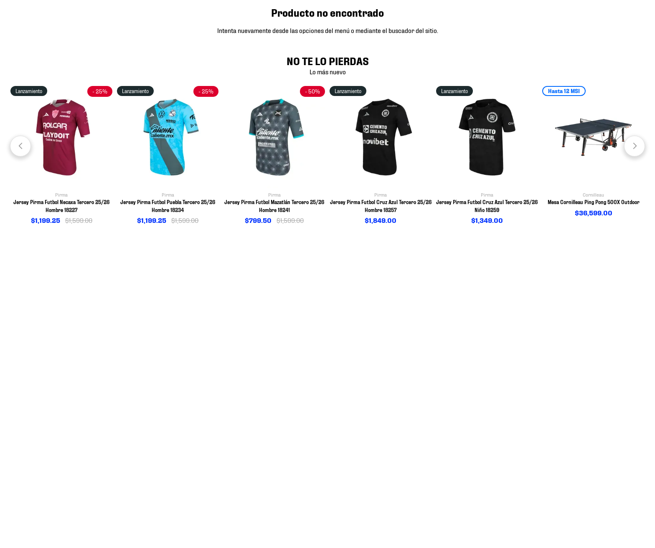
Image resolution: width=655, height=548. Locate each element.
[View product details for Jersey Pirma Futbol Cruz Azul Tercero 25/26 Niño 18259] (487, 156)
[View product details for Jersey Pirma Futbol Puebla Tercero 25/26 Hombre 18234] (168, 156)
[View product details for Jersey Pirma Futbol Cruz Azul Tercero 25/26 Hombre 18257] (381, 156)
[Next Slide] (634, 146)
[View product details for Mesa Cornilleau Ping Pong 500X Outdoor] (593, 152)
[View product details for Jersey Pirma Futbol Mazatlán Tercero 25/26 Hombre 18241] (274, 156)
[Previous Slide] (20, 146)
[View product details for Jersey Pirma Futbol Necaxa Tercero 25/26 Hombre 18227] (61, 156)
